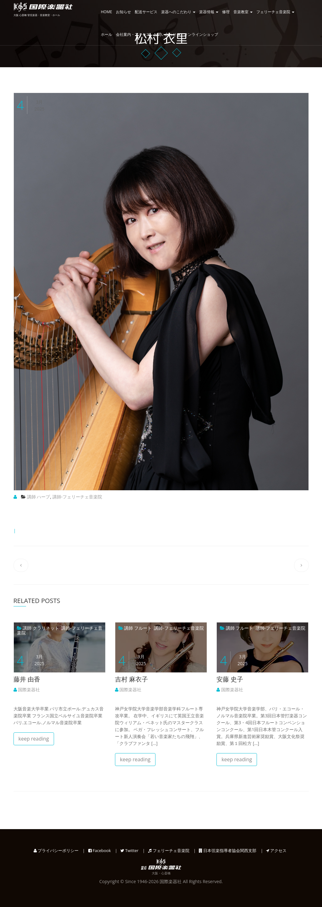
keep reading (34, 738)
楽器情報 (208, 11)
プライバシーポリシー (56, 850)
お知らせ (123, 11)
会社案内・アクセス (133, 34)
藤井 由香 (27, 679)
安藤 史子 (229, 679)
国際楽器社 (27, 689)
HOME (106, 11)
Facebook (99, 850)
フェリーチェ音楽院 (275, 11)
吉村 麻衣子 (131, 679)
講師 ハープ (38, 497)
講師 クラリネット (41, 628)
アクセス (276, 850)
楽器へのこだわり (178, 11)
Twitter (129, 850)
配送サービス (146, 11)
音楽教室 (243, 11)
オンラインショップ (201, 34)
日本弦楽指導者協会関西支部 (227, 850)
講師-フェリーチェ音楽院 (77, 497)
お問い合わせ (167, 34)
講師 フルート (138, 628)
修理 (226, 11)
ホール (106, 34)
